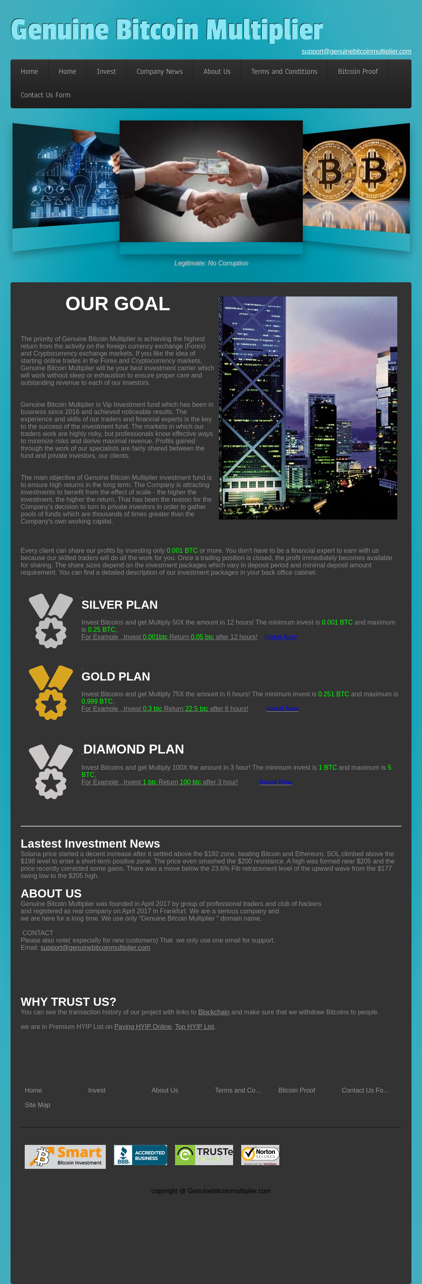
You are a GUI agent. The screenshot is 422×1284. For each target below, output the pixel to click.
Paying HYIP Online (142, 1026)
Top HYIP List (194, 1026)
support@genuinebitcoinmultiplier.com (356, 51)
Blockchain (213, 1012)
